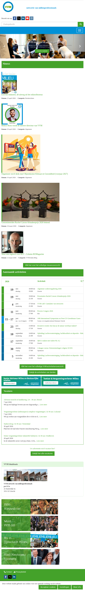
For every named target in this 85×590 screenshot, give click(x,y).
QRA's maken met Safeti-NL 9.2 (48, 341)
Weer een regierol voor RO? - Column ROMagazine (22, 254)
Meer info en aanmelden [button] (42, 51)
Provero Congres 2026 (45, 311)
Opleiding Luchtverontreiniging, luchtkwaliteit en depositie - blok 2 (61, 355)
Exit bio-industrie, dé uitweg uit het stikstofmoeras (22, 95)
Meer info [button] (77, 587)
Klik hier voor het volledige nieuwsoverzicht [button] (42, 265)
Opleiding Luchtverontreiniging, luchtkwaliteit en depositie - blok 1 (61, 333)
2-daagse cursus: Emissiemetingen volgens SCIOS (55, 348)
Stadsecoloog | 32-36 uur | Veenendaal (17, 424)
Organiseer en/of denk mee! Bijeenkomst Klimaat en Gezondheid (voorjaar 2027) (34, 174)
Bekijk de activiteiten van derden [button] (42, 372)
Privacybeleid (21, 572)
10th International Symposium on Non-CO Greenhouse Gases (58, 318)
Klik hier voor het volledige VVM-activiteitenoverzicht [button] (42, 366)
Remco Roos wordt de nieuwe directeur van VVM (21, 126)
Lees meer (43, 405)
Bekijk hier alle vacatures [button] (42, 453)
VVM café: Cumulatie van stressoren (50, 304)
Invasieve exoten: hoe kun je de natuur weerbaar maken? (57, 326)
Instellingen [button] (64, 587)
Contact (9, 572)
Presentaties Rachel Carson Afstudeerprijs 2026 (53, 296)
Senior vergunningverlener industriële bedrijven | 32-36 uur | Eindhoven (29, 436)
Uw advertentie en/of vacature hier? (42, 449)
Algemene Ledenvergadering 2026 (49, 289)
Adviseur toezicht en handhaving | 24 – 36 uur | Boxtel (23, 400)
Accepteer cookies (48, 587)
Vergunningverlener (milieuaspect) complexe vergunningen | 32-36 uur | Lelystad (32, 412)
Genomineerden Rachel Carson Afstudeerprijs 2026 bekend (25, 222)
